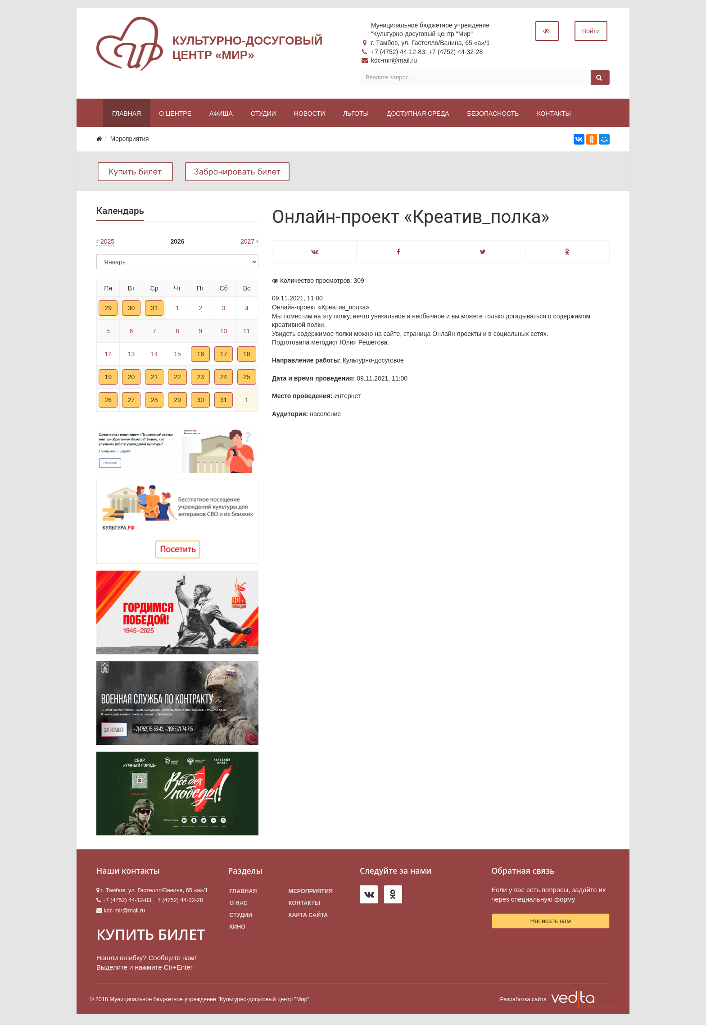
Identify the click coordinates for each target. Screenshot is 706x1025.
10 (223, 332)
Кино (238, 928)
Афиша (221, 115)
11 (246, 332)
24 (223, 378)
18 (246, 355)
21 (154, 378)
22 (177, 378)
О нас (239, 905)
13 (131, 355)
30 (131, 309)
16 (200, 355)
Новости (309, 115)
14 (154, 355)
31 (154, 309)
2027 (249, 243)
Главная (126, 115)
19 (108, 378)
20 (131, 378)
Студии (263, 115)
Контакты (554, 115)
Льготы (356, 115)
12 (108, 355)
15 (177, 355)
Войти (591, 32)
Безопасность (493, 115)
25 (246, 378)
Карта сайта (308, 917)
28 (154, 401)
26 (108, 401)
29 (108, 309)
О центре (175, 115)
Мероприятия (311, 893)
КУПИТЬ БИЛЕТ (150, 936)
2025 (105, 243)
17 (223, 355)
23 (200, 378)
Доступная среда (418, 115)
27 (131, 401)
